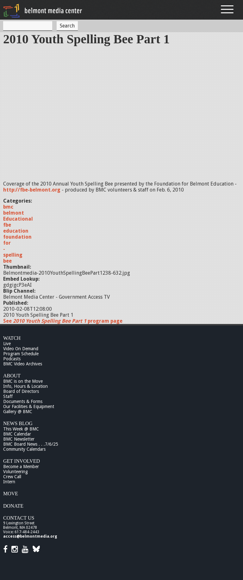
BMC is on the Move (23, 381)
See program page (62, 321)
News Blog (18, 423)
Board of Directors (21, 391)
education (15, 231)
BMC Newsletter (18, 439)
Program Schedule (21, 353)
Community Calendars (24, 449)
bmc (8, 207)
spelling (12, 255)
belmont (13, 213)
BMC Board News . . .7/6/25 (30, 444)
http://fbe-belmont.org (31, 190)
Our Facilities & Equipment (28, 406)
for (7, 243)
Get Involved (21, 461)
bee (7, 261)
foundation (17, 237)
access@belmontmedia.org (30, 536)
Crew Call (12, 476)
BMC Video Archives (22, 363)
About (12, 375)
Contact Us (18, 518)
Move (10, 493)
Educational (18, 219)
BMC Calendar (17, 434)
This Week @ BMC (21, 428)
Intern (9, 481)
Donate (13, 506)
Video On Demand (20, 348)
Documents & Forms (22, 401)
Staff (8, 396)
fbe (7, 225)
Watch (12, 338)
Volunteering (15, 471)
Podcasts (12, 358)
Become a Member (21, 466)
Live (7, 343)
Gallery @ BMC (17, 411)
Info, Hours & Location (25, 386)
